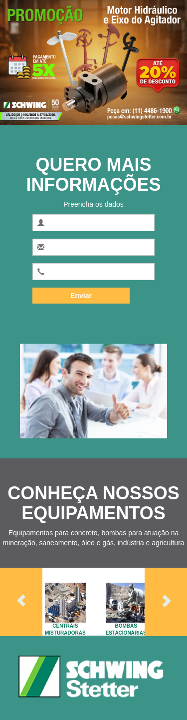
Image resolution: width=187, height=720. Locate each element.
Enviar (81, 296)
